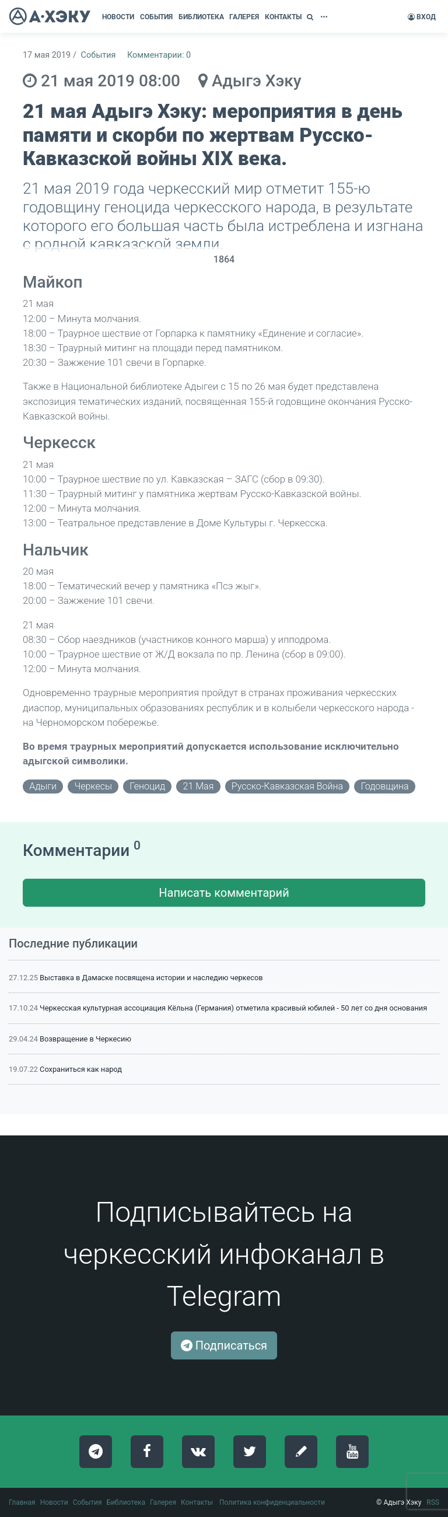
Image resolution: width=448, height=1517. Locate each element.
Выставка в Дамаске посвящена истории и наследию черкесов (151, 977)
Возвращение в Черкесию (85, 1038)
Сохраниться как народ (81, 1069)
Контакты (197, 1502)
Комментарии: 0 (159, 55)
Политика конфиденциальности (272, 1502)
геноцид (147, 786)
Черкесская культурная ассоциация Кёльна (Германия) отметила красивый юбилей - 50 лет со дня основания (233, 1008)
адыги (43, 786)
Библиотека (126, 1502)
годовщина (384, 786)
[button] (311, 17)
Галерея (163, 1502)
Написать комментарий (224, 893)
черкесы (92, 786)
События (98, 55)
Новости (54, 1502)
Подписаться (224, 1345)
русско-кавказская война (287, 786)
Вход (422, 17)
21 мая (198, 786)
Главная (22, 1502)
